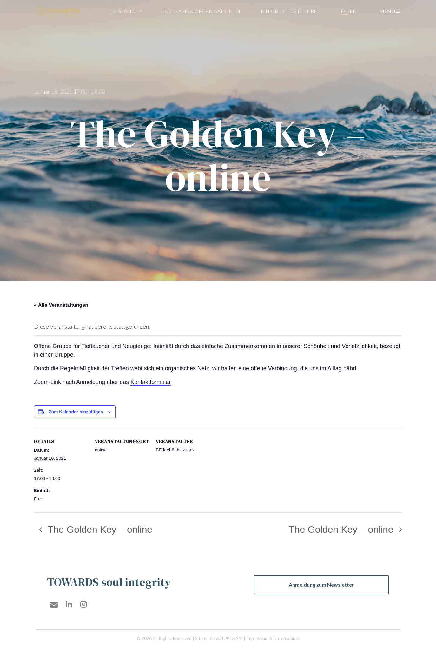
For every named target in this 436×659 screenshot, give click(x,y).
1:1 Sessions (126, 11)
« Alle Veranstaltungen (61, 305)
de (344, 11)
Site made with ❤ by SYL (219, 638)
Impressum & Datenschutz (272, 638)
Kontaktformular (150, 382)
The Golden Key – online (98, 529)
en (353, 11)
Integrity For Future (288, 11)
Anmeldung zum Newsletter (321, 585)
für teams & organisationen (201, 11)
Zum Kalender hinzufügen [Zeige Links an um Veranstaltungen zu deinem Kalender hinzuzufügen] (76, 411)
